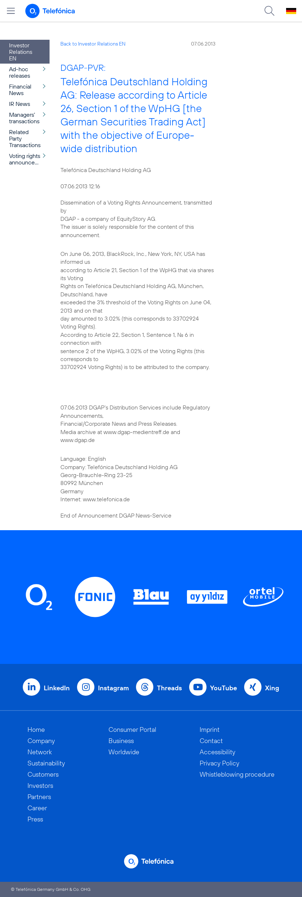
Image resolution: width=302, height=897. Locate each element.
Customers (43, 774)
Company (41, 741)
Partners (39, 797)
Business (121, 741)
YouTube (223, 688)
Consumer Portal (132, 729)
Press (35, 819)
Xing (272, 688)
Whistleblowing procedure (237, 774)
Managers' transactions (24, 118)
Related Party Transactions (25, 138)
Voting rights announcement (28, 159)
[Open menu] (11, 11)
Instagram (113, 688)
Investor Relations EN (20, 52)
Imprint (210, 729)
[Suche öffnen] (269, 11)
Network (39, 752)
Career (37, 808)
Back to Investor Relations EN (93, 43)
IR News (19, 103)
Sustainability (46, 763)
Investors (40, 785)
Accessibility (217, 752)
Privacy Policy (219, 763)
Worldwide (124, 752)
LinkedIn (57, 688)
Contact (211, 741)
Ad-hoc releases (19, 72)
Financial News (20, 89)
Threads (169, 688)
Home (36, 729)
